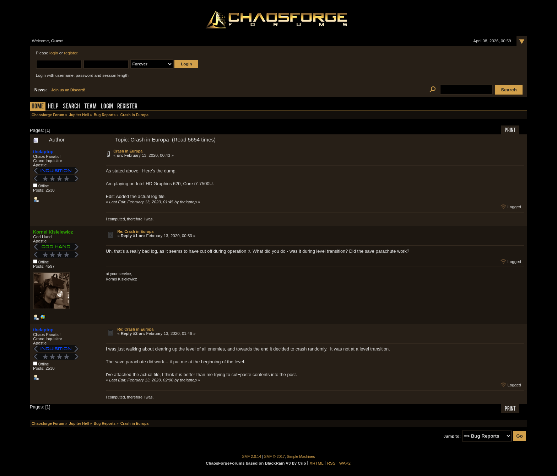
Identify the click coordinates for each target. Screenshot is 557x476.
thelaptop (43, 151)
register (70, 53)
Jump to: (452, 436)
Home (38, 106)
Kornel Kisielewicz (53, 232)
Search (71, 106)
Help (53, 106)
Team (90, 106)
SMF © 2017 (274, 457)
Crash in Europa (127, 151)
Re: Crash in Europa (135, 231)
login (53, 53)
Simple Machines (301, 457)
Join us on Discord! (68, 90)
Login (107, 106)
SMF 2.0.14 (251, 457)
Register (127, 106)
